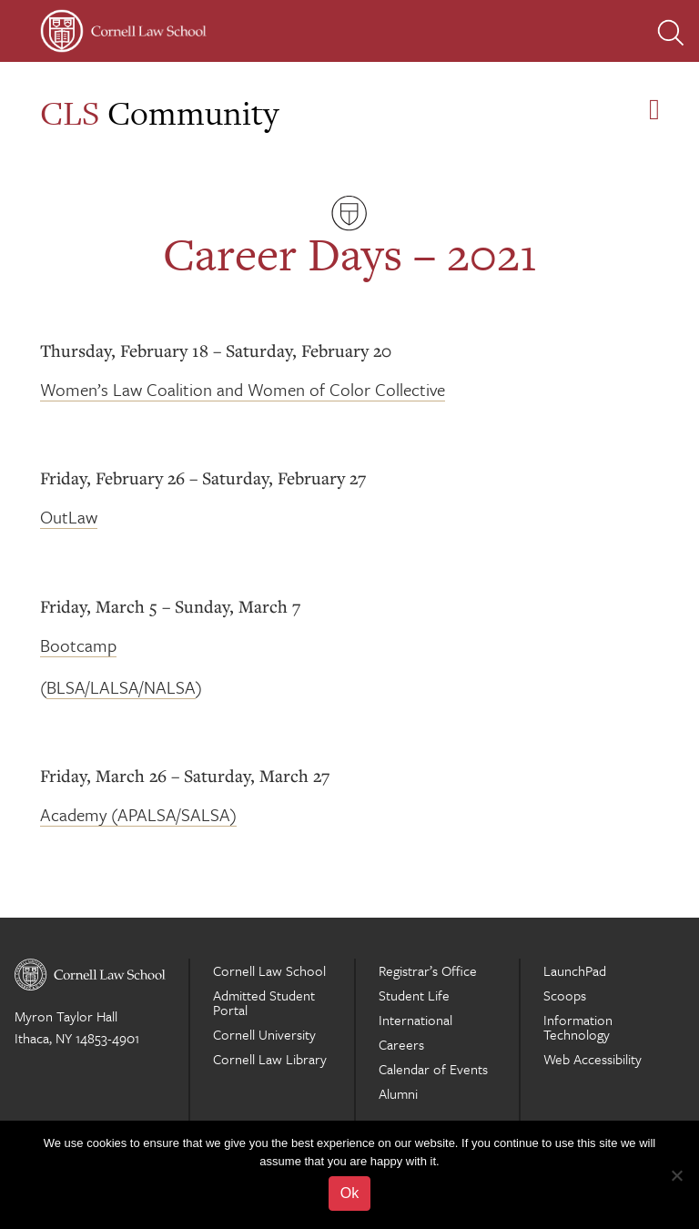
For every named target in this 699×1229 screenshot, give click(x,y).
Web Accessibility (592, 1059)
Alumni (398, 1093)
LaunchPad (574, 970)
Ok (349, 1193)
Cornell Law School (269, 970)
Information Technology (578, 1027)
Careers (401, 1044)
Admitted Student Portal (264, 1002)
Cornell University (264, 1034)
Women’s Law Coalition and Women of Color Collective (242, 389)
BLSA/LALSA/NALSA (121, 687)
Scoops (564, 995)
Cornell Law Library (270, 1059)
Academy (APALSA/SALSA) (138, 814)
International (415, 1020)
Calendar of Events (433, 1069)
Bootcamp (78, 645)
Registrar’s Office (428, 970)
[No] (676, 1175)
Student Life (414, 995)
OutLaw (68, 516)
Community (159, 113)
